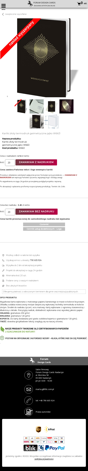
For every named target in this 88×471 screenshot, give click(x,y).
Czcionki (44, 224)
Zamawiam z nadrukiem (36, 162)
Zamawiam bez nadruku (36, 211)
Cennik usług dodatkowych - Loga (44, 229)
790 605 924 (36, 260)
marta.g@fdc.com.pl (45, 389)
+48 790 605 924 (46, 400)
